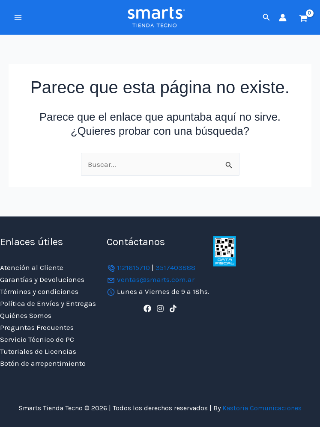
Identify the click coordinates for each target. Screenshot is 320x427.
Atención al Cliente (31, 267)
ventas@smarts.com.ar (155, 279)
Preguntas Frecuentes (37, 327)
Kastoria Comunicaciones (261, 408)
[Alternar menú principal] (18, 17)
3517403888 (175, 267)
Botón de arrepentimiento (43, 363)
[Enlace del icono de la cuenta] (283, 17)
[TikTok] (173, 308)
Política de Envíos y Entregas (48, 303)
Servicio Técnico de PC (37, 339)
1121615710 (133, 267)
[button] (266, 17)
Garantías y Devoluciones (42, 279)
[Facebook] (147, 308)
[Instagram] (160, 308)
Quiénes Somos (25, 315)
